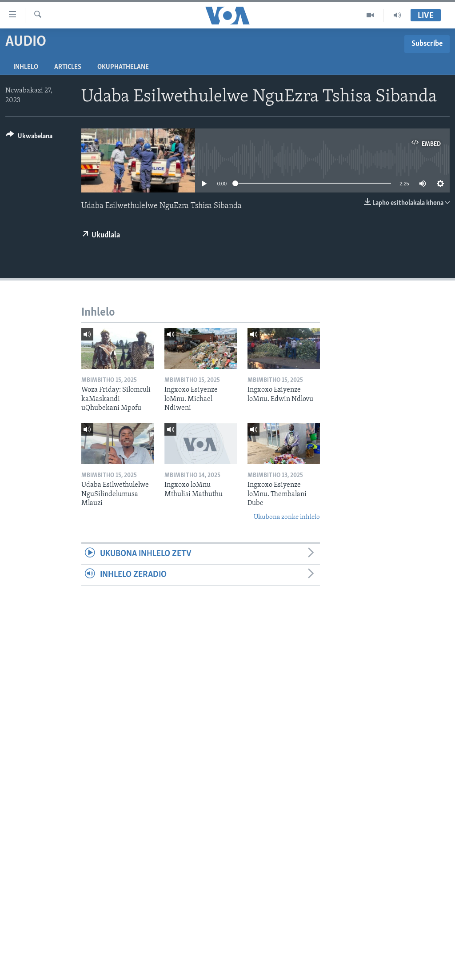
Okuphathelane (123, 67)
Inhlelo (25, 67)
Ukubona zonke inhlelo (287, 517)
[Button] (29, 137)
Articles (67, 67)
